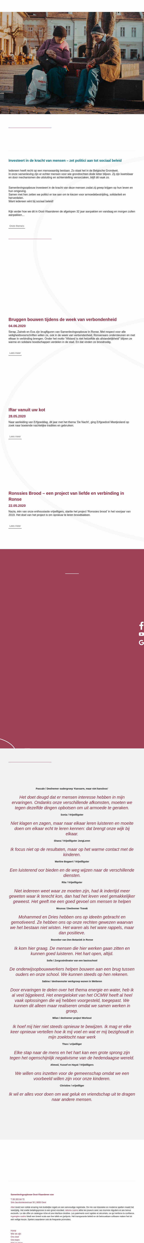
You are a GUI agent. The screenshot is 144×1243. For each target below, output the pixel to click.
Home (13, 1175)
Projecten (15, 1194)
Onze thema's (16, 226)
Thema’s (15, 1191)
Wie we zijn (16, 1178)
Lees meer (15, 353)
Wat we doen (17, 1187)
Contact (14, 1212)
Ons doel (15, 1181)
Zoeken (14, 1209)
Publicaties (16, 1203)
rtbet (13, 1152)
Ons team (15, 1184)
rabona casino (71, 1155)
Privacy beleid (17, 1215)
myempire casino (18, 1161)
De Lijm (14, 1197)
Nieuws (14, 1200)
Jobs (13, 1206)
